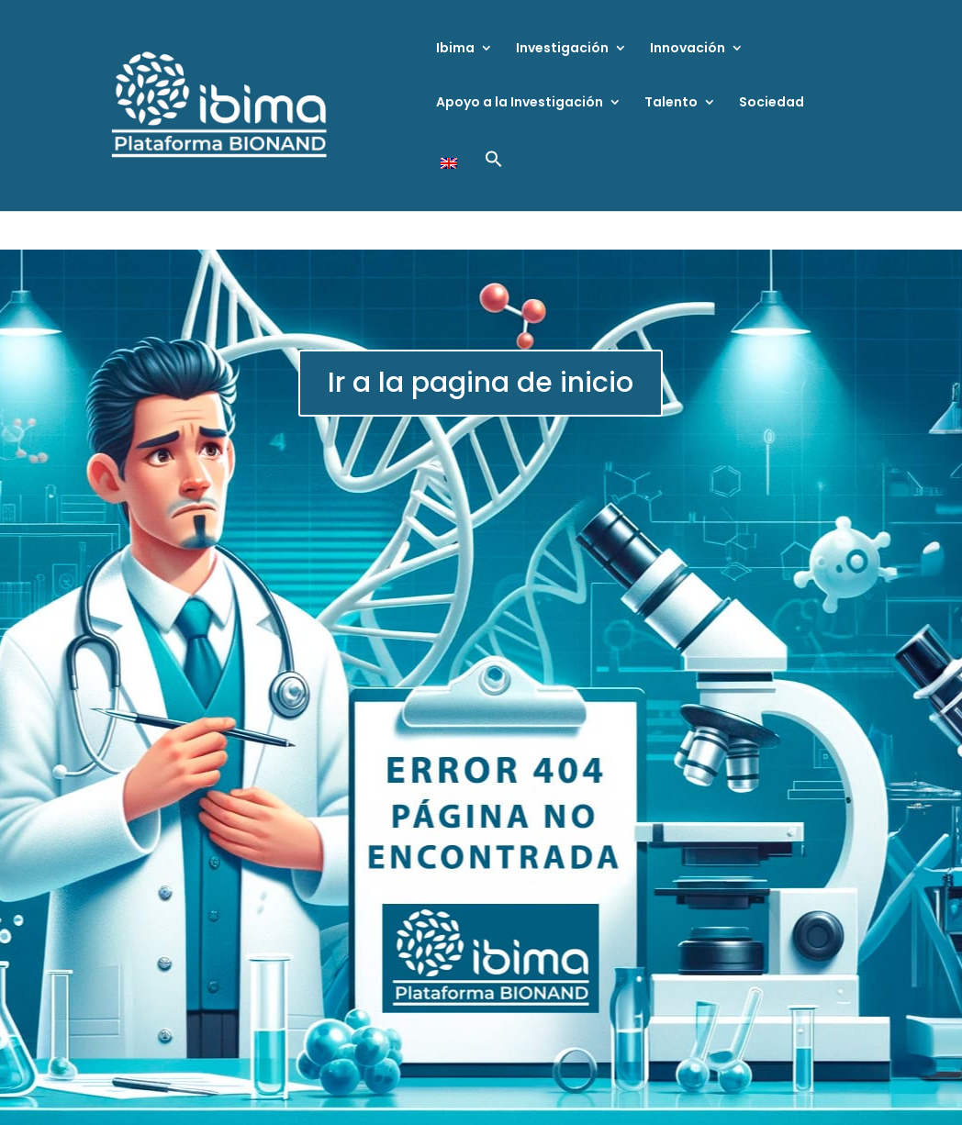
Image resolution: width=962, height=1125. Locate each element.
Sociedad (771, 103)
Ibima (455, 49)
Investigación (562, 49)
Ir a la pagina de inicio (480, 382)
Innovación (687, 49)
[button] (494, 180)
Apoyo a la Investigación (519, 103)
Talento (671, 103)
